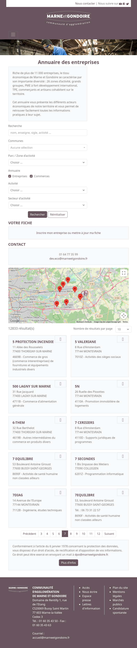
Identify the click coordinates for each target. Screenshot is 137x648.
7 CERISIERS (84, 422)
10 (83, 534)
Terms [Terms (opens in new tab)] (125, 322)
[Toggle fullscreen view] (123, 272)
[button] (68, 280)
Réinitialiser (57, 214)
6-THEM (19, 422)
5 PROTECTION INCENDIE (33, 341)
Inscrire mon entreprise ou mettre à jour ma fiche (68, 233)
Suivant (109, 534)
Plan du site (120, 588)
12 (98, 534)
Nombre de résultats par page (93, 329)
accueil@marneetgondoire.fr (51, 638)
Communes (15, 141)
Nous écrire (89, 592)
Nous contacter (85, 3)
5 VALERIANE (85, 341)
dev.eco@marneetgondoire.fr (68, 258)
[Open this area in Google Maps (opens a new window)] (15, 321)
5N (77, 386)
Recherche (15, 126)
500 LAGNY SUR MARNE (32, 386)
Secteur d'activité (19, 198)
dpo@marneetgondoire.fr (91, 554)
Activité (13, 183)
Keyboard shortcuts (84, 322)
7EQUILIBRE (85, 495)
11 (90, 534)
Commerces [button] (39, 176)
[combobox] (47, 147)
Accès (86, 588)
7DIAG (18, 495)
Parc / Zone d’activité (21, 156)
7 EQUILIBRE (23, 458)
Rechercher (37, 214)
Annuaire (14, 171)
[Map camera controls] (123, 315)
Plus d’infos (68, 563)
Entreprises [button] (17, 176)
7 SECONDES (85, 458)
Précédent (29, 534)
